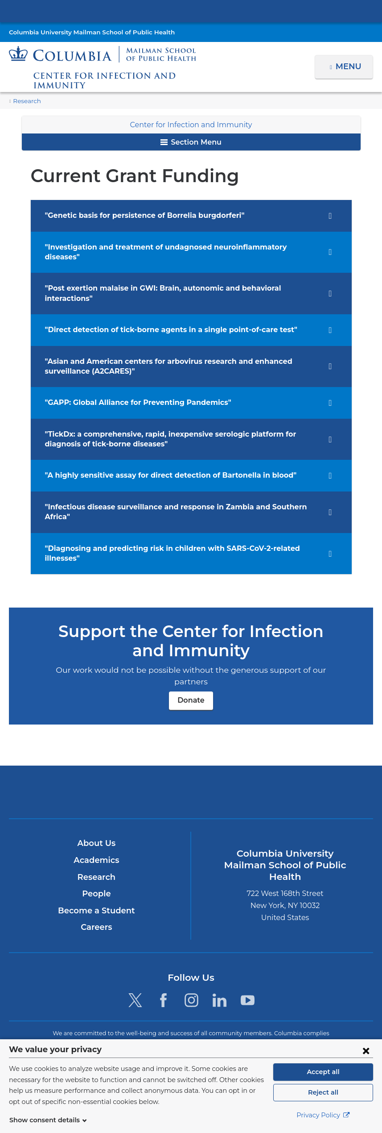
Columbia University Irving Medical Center (191, 10)
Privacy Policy (323, 1115)
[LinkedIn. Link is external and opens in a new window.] (219, 948)
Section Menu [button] (191, 142)
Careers (96, 875)
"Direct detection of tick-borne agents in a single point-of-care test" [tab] (159, 309)
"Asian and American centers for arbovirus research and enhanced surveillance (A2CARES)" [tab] (180, 346)
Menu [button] (349, 66)
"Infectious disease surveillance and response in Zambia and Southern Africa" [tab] (177, 487)
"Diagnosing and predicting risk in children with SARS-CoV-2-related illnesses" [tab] (179, 518)
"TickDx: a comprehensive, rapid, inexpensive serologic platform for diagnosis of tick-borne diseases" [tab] (178, 419)
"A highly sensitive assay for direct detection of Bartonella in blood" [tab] (160, 455)
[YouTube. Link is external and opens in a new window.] (248, 948)
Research (26, 101)
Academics (96, 808)
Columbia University (208, 1033)
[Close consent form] (366, 1050)
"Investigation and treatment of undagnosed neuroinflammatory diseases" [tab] (171, 247)
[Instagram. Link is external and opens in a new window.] (191, 948)
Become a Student (96, 858)
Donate (191, 648)
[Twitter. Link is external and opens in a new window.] (134, 948)
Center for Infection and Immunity (191, 125)
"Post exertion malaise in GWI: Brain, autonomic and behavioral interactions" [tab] (176, 278)
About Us (96, 791)
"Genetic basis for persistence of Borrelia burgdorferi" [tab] (137, 215)
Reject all (323, 1092)
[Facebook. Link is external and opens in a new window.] (163, 948)
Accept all (323, 1071)
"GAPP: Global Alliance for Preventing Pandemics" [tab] (131, 383)
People (96, 842)
